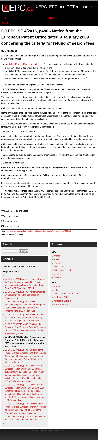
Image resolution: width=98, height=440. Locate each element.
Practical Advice (61, 304)
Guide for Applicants (63, 270)
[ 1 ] (44, 63)
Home (5, 18)
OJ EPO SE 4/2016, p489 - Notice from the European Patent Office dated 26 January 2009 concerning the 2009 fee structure (24, 317)
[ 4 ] (86, 78)
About (5, 23)
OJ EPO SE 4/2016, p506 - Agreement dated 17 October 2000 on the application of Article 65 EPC (25, 295)
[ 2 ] (46, 67)
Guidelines (58, 266)
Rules (56, 259)
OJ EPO (57, 274)
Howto (52, 18)
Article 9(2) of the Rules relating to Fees (25, 64)
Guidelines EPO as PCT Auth (67, 294)
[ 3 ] (45, 74)
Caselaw (57, 277)
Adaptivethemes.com (58, 430)
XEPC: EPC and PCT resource (64, 6)
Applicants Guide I (62, 297)
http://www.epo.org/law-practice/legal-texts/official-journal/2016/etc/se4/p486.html (39, 231)
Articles (57, 256)
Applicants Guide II (62, 301)
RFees (57, 263)
